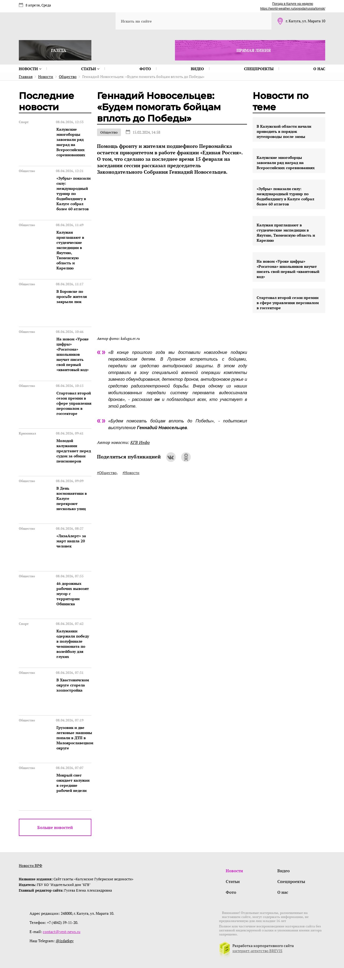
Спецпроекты (259, 68)
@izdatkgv (65, 940)
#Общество (107, 472)
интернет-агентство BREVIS (257, 950)
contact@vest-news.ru (61, 931)
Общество (109, 132)
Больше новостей (55, 827)
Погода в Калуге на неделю (292, 4)
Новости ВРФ (30, 865)
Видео (197, 68)
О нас (319, 68)
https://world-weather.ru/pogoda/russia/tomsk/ (292, 8)
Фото (145, 68)
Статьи (90, 68)
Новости (30, 68)
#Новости (131, 472)
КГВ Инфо (140, 442)
